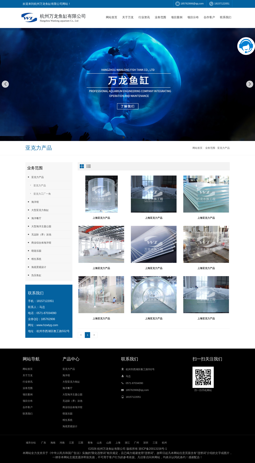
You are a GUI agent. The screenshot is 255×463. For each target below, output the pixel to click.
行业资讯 (144, 17)
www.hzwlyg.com (47, 325)
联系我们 (225, 17)
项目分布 (193, 17)
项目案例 (176, 17)
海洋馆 (33, 201)
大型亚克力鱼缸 (38, 209)
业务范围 (160, 17)
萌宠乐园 (34, 250)
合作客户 (209, 17)
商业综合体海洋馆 (39, 242)
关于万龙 (128, 17)
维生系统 (34, 258)
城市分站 (31, 442)
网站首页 (111, 17)
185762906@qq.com (192, 3)
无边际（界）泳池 (39, 234)
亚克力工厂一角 (40, 193)
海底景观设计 (36, 267)
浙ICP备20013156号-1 (152, 448)
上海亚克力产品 (101, 217)
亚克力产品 (223, 147)
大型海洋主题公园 (39, 226)
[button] (124, 137)
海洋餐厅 (34, 218)
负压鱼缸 (34, 275)
